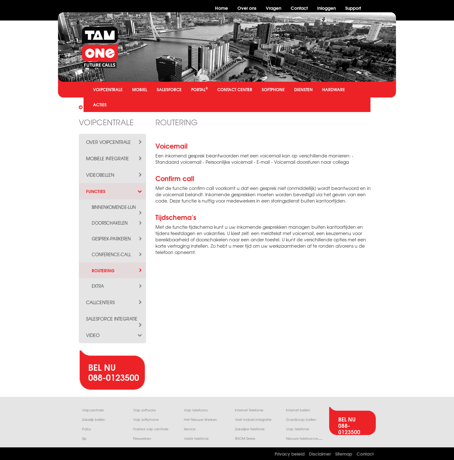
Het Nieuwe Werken (200, 419)
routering (117, 270)
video (114, 335)
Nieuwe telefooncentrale (307, 438)
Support (353, 7)
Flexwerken (142, 438)
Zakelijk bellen (93, 419)
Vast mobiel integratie (253, 419)
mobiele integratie (114, 158)
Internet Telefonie (249, 410)
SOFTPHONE (273, 89)
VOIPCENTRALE (108, 89)
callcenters (114, 302)
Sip (84, 438)
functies (114, 191)
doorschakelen (117, 223)
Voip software (144, 410)
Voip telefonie (297, 429)
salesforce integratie (114, 319)
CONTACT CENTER (234, 89)
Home (221, 7)
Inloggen (326, 7)
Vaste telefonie (196, 438)
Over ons (246, 7)
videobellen (114, 175)
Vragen (273, 7)
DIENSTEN (303, 89)
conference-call (117, 254)
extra (117, 286)
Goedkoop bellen (301, 419)
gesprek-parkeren (117, 239)
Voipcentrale (93, 410)
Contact (299, 7)
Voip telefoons (195, 410)
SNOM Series (245, 438)
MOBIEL (139, 89)
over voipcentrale (114, 142)
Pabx (86, 429)
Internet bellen (298, 410)
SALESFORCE (169, 89)
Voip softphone (146, 419)
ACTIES (100, 104)
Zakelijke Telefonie (250, 429)
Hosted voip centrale (150, 429)
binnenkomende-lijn (117, 207)
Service (189, 429)
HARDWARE (333, 89)
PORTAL (199, 89)
